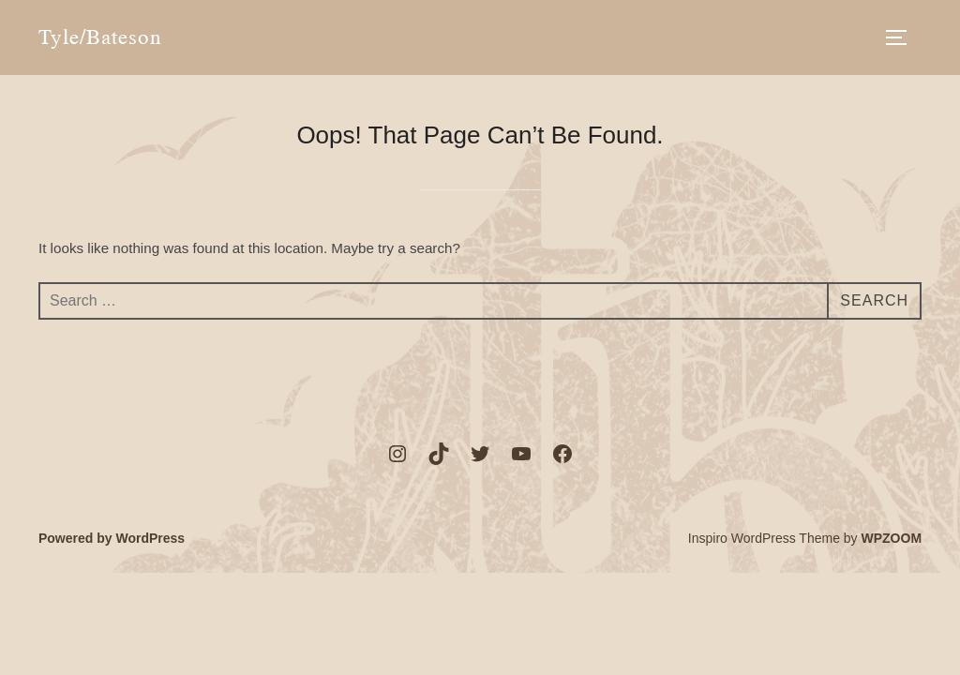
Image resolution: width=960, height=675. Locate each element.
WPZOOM (892, 538)
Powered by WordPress (111, 538)
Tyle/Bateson (100, 36)
